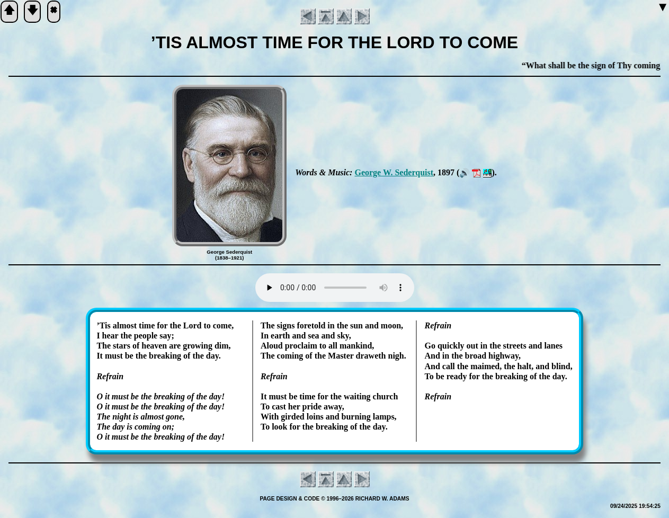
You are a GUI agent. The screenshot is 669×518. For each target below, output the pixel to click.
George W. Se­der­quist (393, 172)
